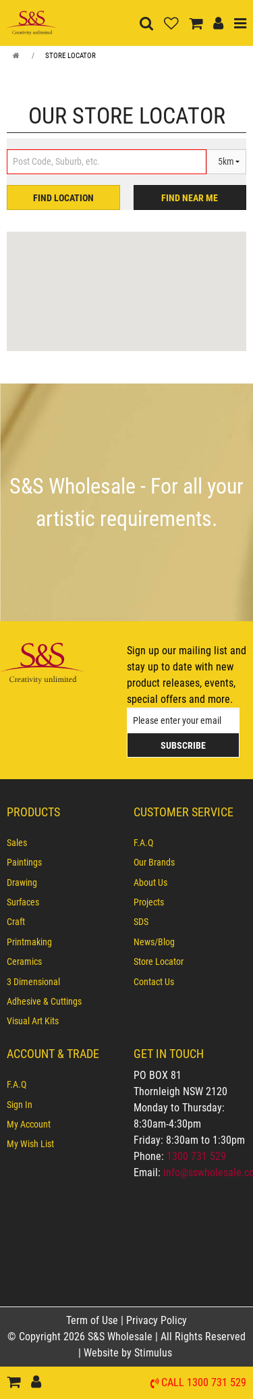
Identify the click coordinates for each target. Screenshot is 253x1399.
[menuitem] (63, 842)
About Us (150, 882)
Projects (149, 902)
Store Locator (70, 55)
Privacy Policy (156, 1320)
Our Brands (154, 862)
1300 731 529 (196, 1156)
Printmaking (29, 941)
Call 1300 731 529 (203, 1383)
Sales (17, 842)
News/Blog (154, 941)
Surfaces (23, 902)
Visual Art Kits (33, 1020)
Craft (16, 921)
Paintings (24, 862)
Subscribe (183, 745)
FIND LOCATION (63, 197)
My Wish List (30, 1143)
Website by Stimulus (129, 1352)
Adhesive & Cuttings (44, 1001)
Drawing (22, 882)
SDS (141, 921)
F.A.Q (143, 842)
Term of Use (93, 1320)
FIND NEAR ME (189, 197)
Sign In (19, 1104)
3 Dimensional (33, 981)
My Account (29, 1124)
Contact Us (154, 981)
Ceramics (24, 961)
